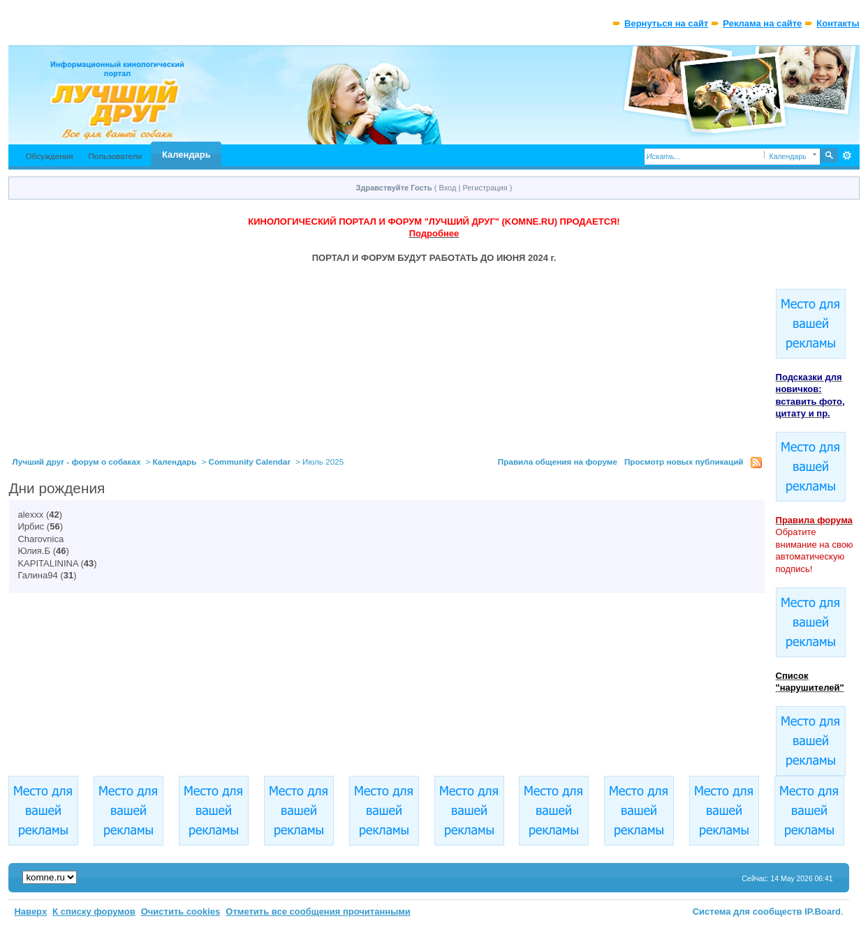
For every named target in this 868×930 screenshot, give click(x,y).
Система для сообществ (747, 911)
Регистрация (484, 187)
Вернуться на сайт (666, 23)
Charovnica (40, 539)
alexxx (30, 514)
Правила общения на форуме (557, 461)
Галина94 (37, 575)
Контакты (837, 23)
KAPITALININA (47, 563)
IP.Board (822, 911)
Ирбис (30, 526)
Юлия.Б (33, 551)
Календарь (186, 154)
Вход (448, 187)
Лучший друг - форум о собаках (76, 461)
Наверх (30, 911)
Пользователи (115, 155)
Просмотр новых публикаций (684, 461)
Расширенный (847, 156)
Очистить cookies (181, 911)
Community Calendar (250, 461)
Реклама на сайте (762, 23)
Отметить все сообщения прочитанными (318, 911)
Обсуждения (49, 155)
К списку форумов (93, 911)
